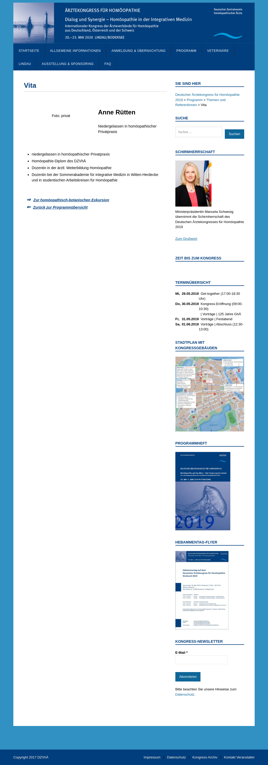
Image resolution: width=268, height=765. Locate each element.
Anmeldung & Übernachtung (138, 51)
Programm (186, 51)
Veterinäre (218, 51)
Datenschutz (184, 694)
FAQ (107, 64)
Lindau (25, 64)
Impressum (152, 757)
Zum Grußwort (186, 239)
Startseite (29, 51)
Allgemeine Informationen (75, 51)
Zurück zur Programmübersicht (60, 207)
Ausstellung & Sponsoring (68, 64)
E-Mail (181, 653)
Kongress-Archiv (204, 757)
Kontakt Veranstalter (239, 757)
